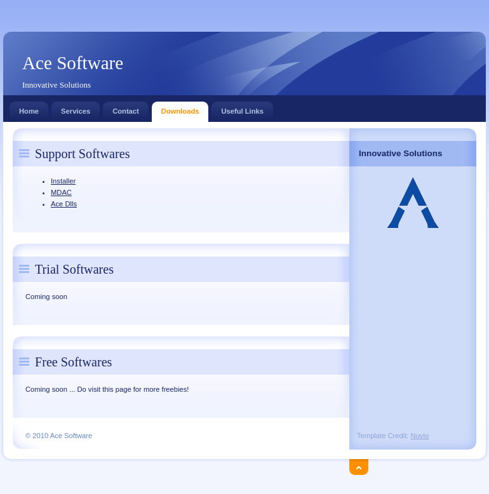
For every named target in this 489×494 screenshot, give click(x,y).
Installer (63, 181)
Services (75, 108)
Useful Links (242, 108)
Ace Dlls (64, 204)
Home (29, 108)
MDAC (61, 192)
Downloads (180, 108)
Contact (126, 108)
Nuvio (420, 435)
